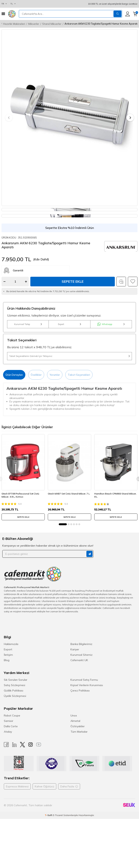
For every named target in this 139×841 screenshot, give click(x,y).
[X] (22, 744)
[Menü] (3, 14)
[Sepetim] (135, 14)
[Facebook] (6, 744)
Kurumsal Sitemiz (81, 655)
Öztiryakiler (77, 726)
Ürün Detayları (14, 374)
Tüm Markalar (79, 731)
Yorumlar (55, 374)
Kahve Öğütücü (44, 786)
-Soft (49, 815)
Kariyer (74, 649)
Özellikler (36, 374)
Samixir (8, 721)
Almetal (75, 721)
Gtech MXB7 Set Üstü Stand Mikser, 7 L (69, 493)
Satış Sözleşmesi (14, 685)
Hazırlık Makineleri (14, 24)
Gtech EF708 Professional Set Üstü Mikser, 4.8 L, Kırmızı (20, 495)
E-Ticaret (58, 815)
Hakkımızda (11, 644)
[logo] (12, 14)
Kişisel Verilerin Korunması (86, 685)
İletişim (8, 655)
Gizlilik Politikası (13, 690)
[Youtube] (38, 744)
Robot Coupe (12, 715)
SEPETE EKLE (23, 517)
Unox (73, 715)
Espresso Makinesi (17, 786)
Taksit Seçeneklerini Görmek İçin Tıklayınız (69, 356)
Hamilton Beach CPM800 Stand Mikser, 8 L (115, 495)
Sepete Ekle (73, 281)
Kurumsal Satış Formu (84, 679)
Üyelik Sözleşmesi (15, 696)
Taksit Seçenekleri (79, 374)
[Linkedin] (14, 744)
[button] (8, 117)
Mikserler (33, 24)
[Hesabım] (127, 14)
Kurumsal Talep (28, 324)
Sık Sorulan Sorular (15, 679)
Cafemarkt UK (79, 660)
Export (69, 324)
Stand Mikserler (51, 24)
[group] (69, 117)
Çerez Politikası (80, 690)
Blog (6, 660)
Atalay (8, 731)
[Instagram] (30, 744)
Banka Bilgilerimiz (81, 644)
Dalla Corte (11, 726)
